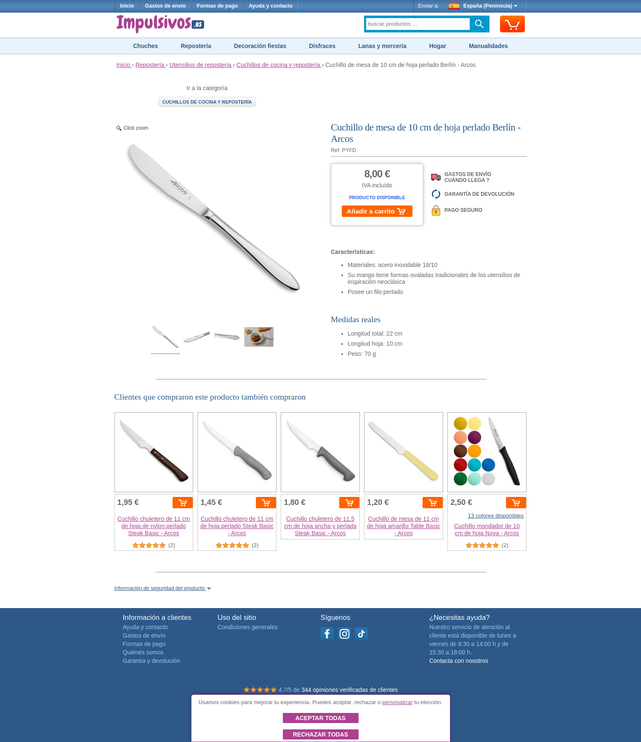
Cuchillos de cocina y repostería (207, 101)
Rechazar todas (320, 734)
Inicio (127, 6)
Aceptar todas (320, 718)
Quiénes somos (143, 652)
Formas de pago (217, 6)
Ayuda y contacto (271, 6)
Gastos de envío (165, 6)
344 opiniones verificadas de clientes (349, 689)
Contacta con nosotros (458, 660)
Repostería (196, 46)
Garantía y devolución (151, 660)
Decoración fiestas (260, 46)
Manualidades (488, 46)
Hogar (437, 46)
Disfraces (322, 46)
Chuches (145, 46)
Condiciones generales (247, 627)
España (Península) (483, 6)
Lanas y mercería (382, 46)
